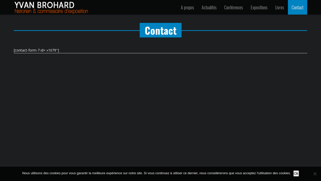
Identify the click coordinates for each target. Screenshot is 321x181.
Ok (296, 173)
